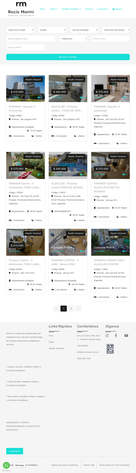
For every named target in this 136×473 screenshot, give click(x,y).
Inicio (42, 9)
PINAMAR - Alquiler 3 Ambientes (22, 108)
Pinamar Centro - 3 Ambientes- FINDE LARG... (25, 262)
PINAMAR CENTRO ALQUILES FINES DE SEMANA (107, 187)
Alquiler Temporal (56, 348)
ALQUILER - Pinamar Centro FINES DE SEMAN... (67, 185)
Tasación (89, 9)
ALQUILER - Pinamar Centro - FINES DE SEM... (66, 108)
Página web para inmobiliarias (64, 465)
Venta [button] (53, 9)
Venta (51, 342)
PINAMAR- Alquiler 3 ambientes (107, 108)
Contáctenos (102, 9)
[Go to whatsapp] (6, 465)
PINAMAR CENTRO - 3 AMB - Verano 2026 (65, 262)
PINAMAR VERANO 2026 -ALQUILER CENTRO (110, 262)
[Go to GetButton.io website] (6, 470)
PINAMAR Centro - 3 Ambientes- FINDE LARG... (25, 185)
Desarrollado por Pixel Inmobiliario (114, 465)
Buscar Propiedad (67, 57)
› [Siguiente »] (78, 308)
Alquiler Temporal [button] (70, 9)
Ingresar (117, 9)
